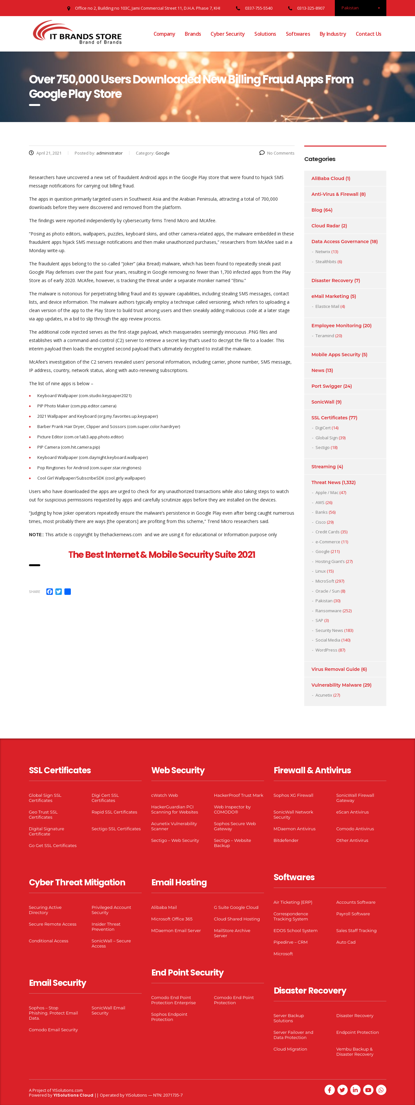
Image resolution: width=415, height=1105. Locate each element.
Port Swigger (327, 386)
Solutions (265, 33)
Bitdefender (286, 840)
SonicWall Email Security (109, 1010)
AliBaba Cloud (328, 178)
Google (323, 551)
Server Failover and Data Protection (294, 1035)
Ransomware (329, 611)
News (318, 370)
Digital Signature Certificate (46, 831)
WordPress (326, 650)
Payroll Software (353, 913)
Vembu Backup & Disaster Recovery (354, 1051)
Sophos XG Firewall (294, 795)
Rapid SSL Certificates (114, 811)
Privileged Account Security (111, 910)
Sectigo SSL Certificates (116, 828)
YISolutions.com (67, 1090)
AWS (320, 502)
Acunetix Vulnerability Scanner (174, 826)
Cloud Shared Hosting (237, 918)
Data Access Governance (340, 241)
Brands (193, 33)
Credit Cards (328, 532)
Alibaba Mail (164, 907)
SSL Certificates (330, 418)
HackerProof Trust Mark (238, 795)
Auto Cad (346, 942)
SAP (319, 620)
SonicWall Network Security (293, 814)
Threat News (326, 482)
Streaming (324, 467)
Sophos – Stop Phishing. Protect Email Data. (53, 1013)
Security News (329, 630)
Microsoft (283, 953)
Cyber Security (228, 33)
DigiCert (323, 428)
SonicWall (323, 402)
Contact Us (369, 33)
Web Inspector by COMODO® (232, 809)
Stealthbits (326, 261)
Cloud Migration (290, 1049)
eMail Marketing (330, 296)
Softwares (298, 33)
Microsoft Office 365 (172, 918)
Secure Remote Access (53, 924)
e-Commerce (328, 542)
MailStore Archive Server (232, 933)
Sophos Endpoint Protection (169, 1017)
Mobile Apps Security (336, 354)
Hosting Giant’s (330, 561)
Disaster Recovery (332, 280)
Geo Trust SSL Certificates (43, 814)
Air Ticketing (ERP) (293, 902)
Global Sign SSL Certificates (45, 798)
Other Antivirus (352, 840)
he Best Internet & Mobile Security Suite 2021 (164, 554)
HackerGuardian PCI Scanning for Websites (174, 809)
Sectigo (323, 447)
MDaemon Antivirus (295, 828)
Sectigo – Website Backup (232, 843)
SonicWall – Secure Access (111, 943)
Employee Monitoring (337, 326)
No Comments (277, 153)
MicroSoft (325, 581)
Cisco (321, 522)
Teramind (325, 335)
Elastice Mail (327, 306)
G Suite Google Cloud (236, 907)
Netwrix (323, 251)
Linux (321, 571)
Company (164, 33)
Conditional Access (49, 940)
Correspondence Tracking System (291, 916)
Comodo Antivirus (355, 828)
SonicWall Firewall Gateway (355, 798)
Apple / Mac (327, 492)
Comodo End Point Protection (234, 1000)
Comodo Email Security (53, 1029)
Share (34, 591)
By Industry (333, 33)
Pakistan (324, 601)
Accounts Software (356, 902)
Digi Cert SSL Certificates (105, 798)
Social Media (328, 640)
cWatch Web (164, 795)
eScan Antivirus (352, 811)
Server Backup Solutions (289, 1018)
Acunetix (324, 695)
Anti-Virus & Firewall (335, 194)
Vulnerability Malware (337, 685)
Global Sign (327, 438)
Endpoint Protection (357, 1032)
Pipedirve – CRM (291, 942)
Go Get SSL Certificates (53, 845)
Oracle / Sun (328, 591)
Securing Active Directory (45, 910)
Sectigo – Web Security (175, 840)
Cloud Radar (326, 226)
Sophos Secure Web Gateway (235, 826)
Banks (322, 512)
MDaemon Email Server (176, 930)
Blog (317, 210)
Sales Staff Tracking (356, 930)
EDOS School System (296, 930)
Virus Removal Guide (336, 669)
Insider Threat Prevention (106, 926)
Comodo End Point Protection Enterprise (173, 1000)
